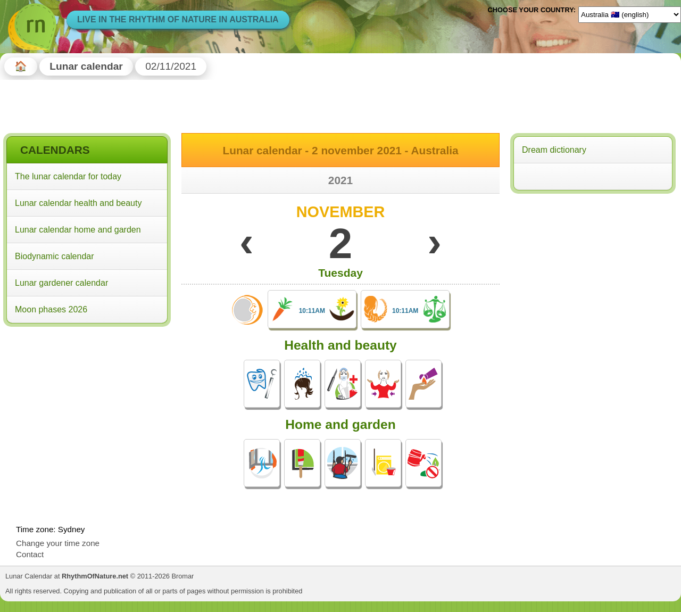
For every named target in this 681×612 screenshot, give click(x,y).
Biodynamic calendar (54, 256)
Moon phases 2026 (51, 309)
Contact (30, 554)
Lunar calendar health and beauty (78, 203)
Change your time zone (57, 543)
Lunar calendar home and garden (78, 229)
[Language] (629, 14)
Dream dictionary (554, 149)
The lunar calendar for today (68, 176)
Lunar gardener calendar (61, 282)
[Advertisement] (87, 398)
